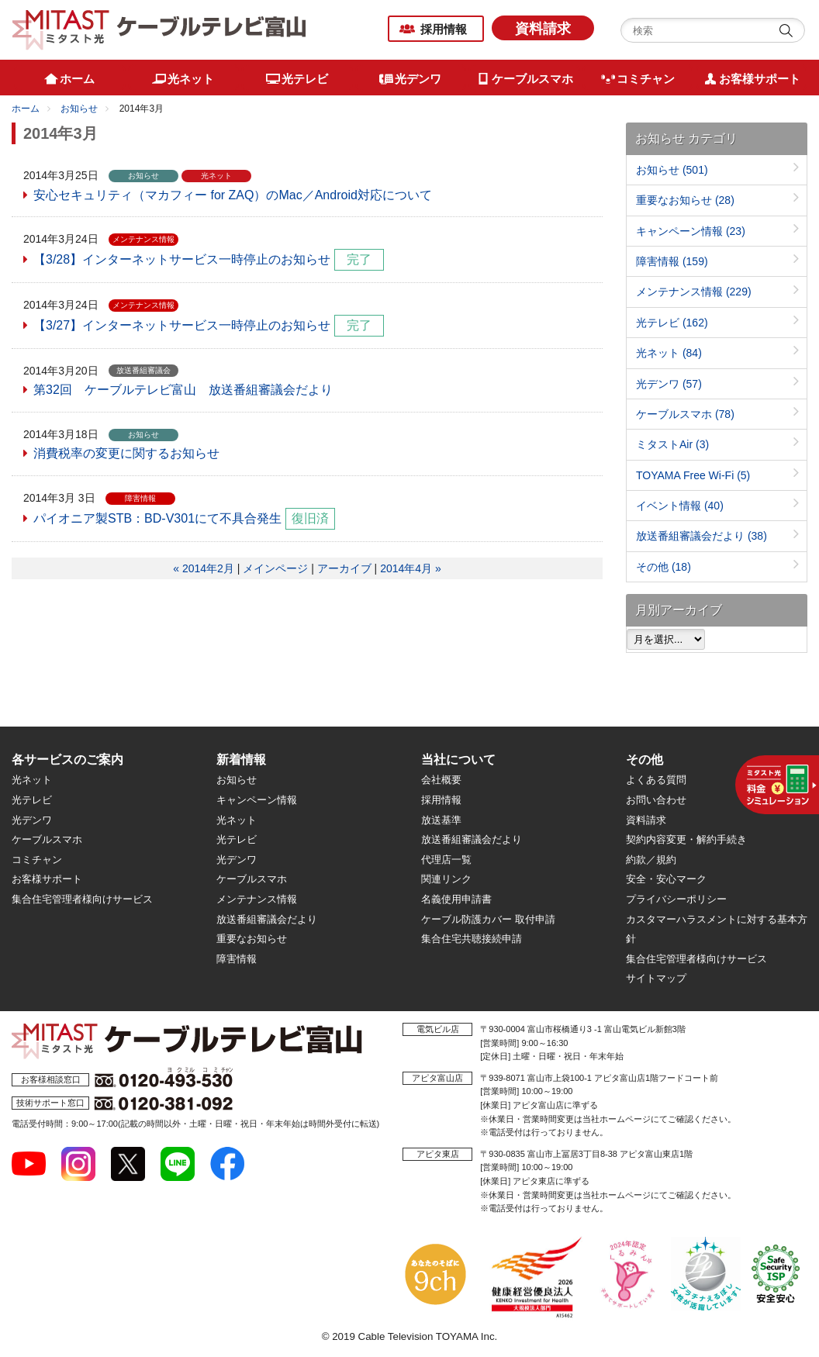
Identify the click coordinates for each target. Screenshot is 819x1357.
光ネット (669, 353)
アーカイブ (344, 568)
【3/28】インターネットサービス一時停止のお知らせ (181, 259)
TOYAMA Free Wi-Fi (693, 475)
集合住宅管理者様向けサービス (82, 899)
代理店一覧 (446, 859)
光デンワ (669, 384)
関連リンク (446, 879)
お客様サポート (47, 879)
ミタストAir (672, 444)
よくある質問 (656, 780)
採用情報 (443, 29)
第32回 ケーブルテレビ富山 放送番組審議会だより (183, 389)
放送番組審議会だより (701, 536)
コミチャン (37, 859)
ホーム (26, 108)
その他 (663, 567)
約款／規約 (651, 859)
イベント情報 (680, 505)
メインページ (275, 568)
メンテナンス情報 (694, 291)
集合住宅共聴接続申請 (471, 938)
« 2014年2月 (203, 568)
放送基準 (441, 820)
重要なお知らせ (685, 200)
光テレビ (672, 322)
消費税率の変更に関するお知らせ (126, 453)
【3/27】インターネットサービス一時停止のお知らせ (181, 325)
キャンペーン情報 (690, 231)
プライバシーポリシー (676, 899)
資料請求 (543, 28)
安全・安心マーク (666, 879)
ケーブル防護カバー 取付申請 (488, 919)
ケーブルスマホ (685, 414)
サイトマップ (656, 978)
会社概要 (441, 780)
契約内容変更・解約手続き (686, 839)
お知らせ (79, 108)
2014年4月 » (410, 568)
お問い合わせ (656, 800)
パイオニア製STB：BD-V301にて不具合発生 (157, 518)
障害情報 (672, 261)
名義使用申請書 (456, 899)
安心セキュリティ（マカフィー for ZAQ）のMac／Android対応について (232, 195)
